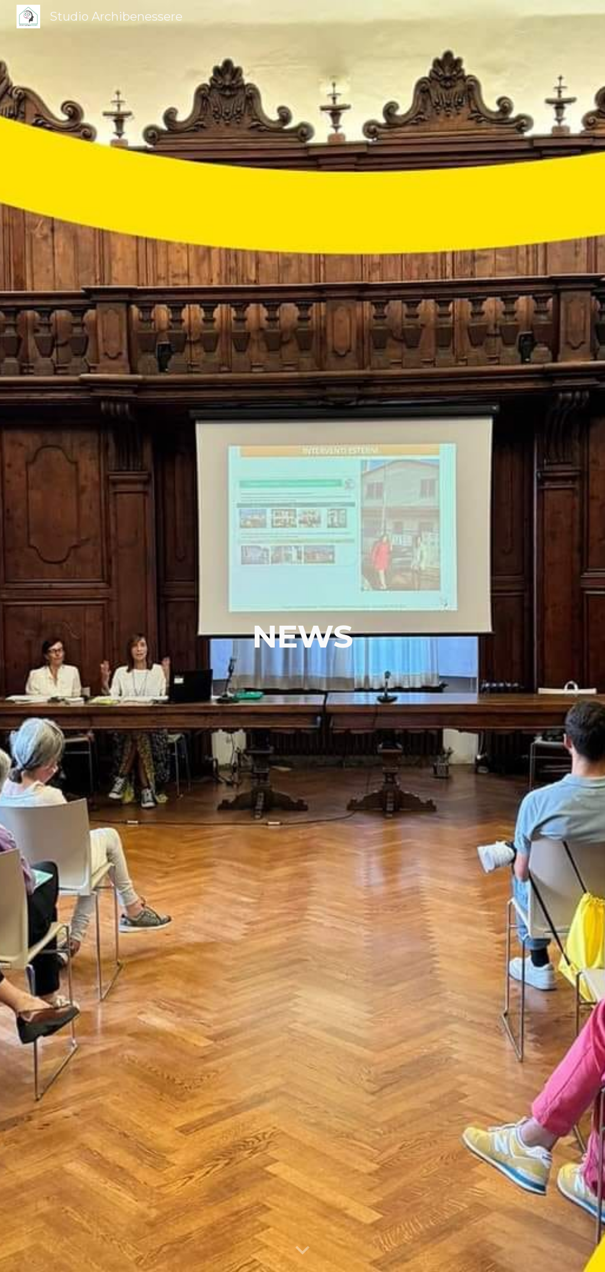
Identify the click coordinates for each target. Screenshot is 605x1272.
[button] (302, 1251)
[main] (302, 636)
